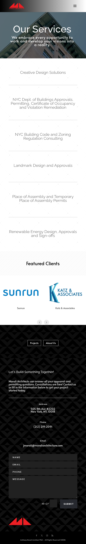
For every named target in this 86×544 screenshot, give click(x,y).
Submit (69, 504)
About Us (51, 343)
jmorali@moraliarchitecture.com (43, 445)
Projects (34, 343)
